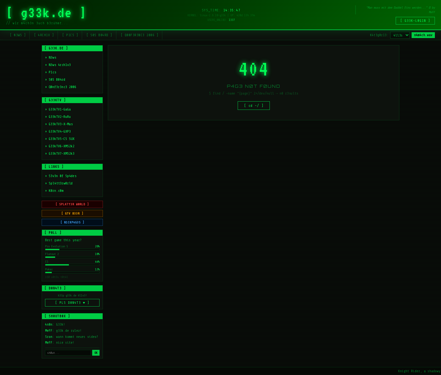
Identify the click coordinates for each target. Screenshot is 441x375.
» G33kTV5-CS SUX (59, 139)
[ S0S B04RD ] (99, 35)
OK (95, 353)
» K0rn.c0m (54, 190)
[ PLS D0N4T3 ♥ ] (72, 303)
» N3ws (50, 57)
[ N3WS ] (18, 35)
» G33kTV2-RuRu (58, 116)
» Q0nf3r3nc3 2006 (60, 87)
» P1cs (50, 72)
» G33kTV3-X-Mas (59, 124)
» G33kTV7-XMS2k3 (59, 153)
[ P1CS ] (70, 35)
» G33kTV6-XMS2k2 (59, 146)
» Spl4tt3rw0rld (59, 183)
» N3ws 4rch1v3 (58, 65)
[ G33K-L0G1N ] (415, 21)
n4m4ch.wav (423, 35)
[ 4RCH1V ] (44, 35)
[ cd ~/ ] (253, 106)
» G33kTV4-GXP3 (58, 131)
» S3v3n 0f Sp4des (60, 176)
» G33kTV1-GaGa (58, 109)
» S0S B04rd (55, 79)
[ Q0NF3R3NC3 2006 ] (140, 35)
